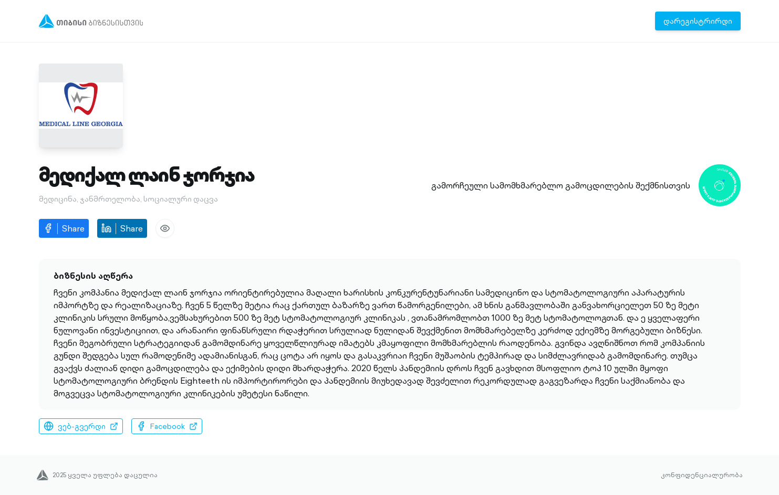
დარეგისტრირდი (697, 21)
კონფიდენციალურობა (702, 475)
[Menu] (91, 21)
